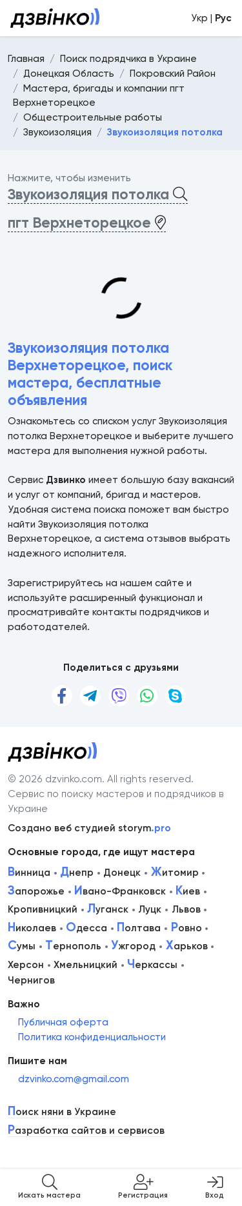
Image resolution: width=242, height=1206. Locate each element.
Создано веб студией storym (89, 828)
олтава (139, 928)
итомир (175, 872)
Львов (186, 909)
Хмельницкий (85, 965)
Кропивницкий (42, 909)
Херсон (26, 965)
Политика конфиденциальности (92, 1037)
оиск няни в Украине (62, 1112)
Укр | (211, 18)
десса (86, 928)
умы (21, 946)
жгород (133, 946)
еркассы (152, 965)
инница (29, 872)
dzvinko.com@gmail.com (73, 1079)
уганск (107, 909)
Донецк (122, 872)
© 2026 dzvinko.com (55, 779)
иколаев (32, 928)
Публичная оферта (63, 1022)
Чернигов (31, 980)
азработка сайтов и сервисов (86, 1131)
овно (186, 928)
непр (77, 872)
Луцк (149, 909)
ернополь (73, 946)
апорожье (36, 891)
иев (188, 891)
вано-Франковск (120, 891)
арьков (187, 946)
